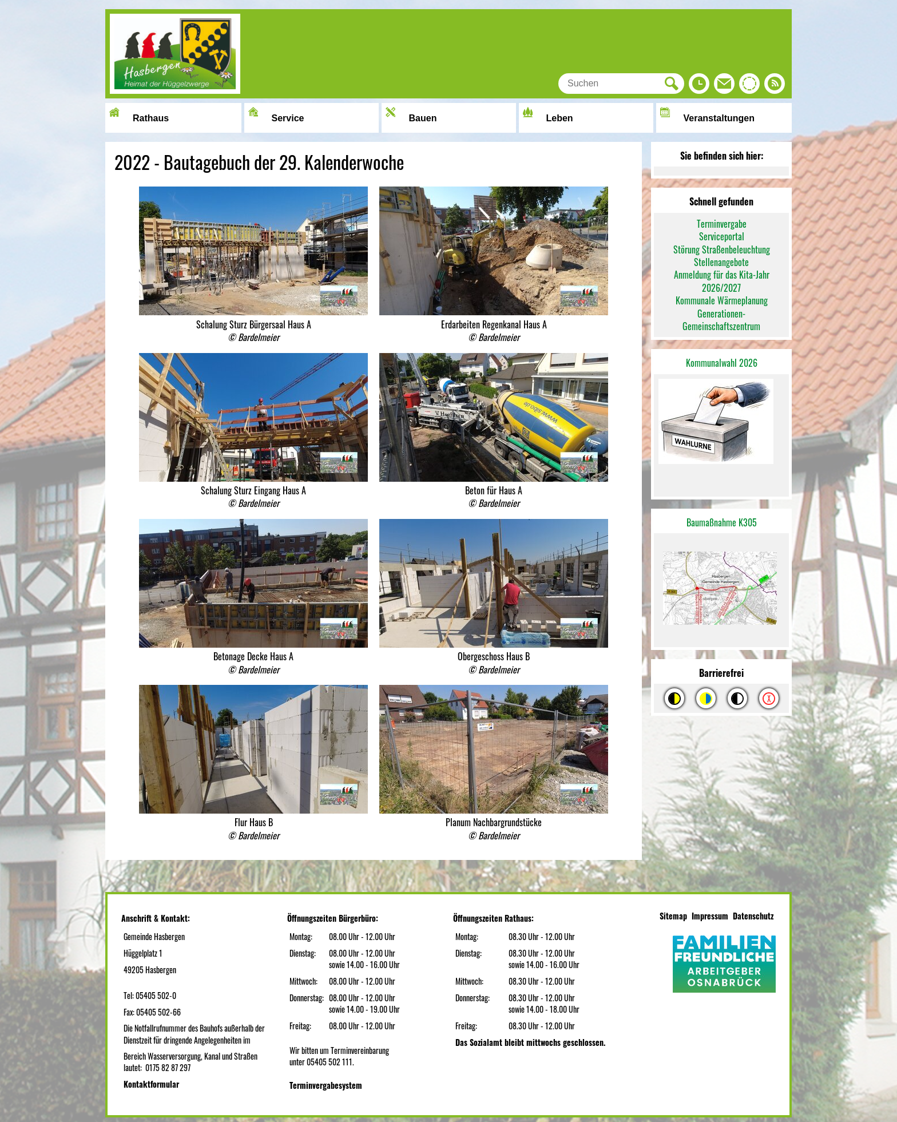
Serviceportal (721, 236)
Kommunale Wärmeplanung (722, 300)
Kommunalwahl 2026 (721, 363)
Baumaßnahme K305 (721, 522)
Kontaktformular (151, 1084)
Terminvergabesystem (325, 1085)
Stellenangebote (721, 262)
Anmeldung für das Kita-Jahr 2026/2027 (721, 281)
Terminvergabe (722, 224)
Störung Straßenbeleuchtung (721, 249)
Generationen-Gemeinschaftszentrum (721, 320)
